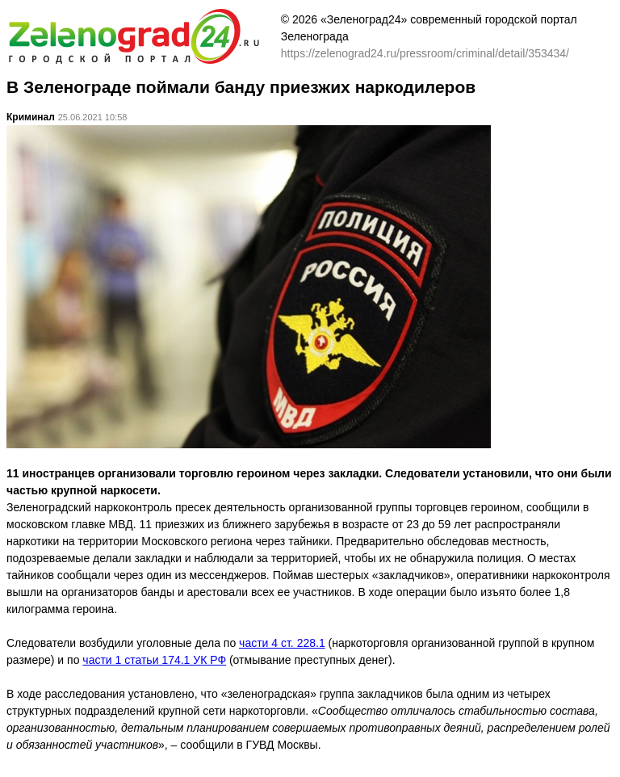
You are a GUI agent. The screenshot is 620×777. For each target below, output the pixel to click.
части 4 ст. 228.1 (282, 642)
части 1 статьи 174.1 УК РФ (154, 659)
